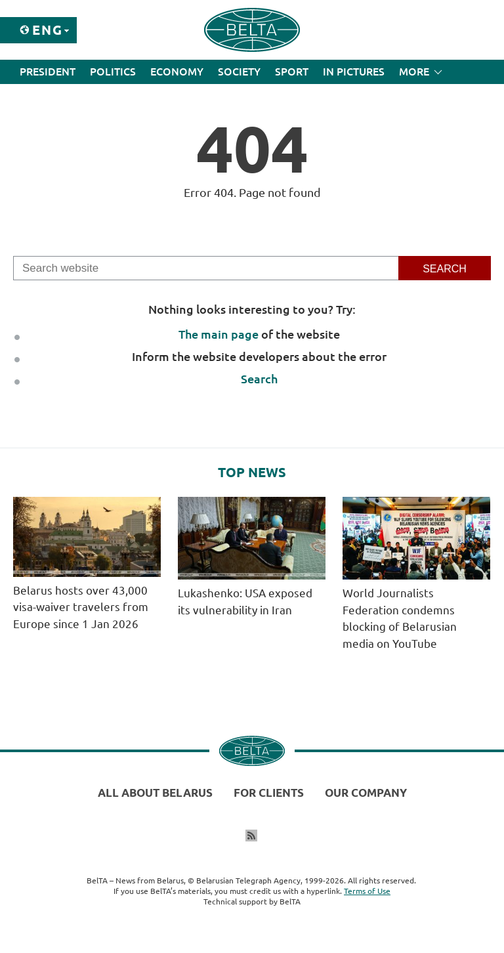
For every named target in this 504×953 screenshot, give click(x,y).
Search (259, 378)
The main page (218, 334)
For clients (269, 792)
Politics (113, 71)
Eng (47, 29)
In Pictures (354, 71)
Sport (291, 71)
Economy (176, 71)
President (47, 71)
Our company (366, 792)
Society (239, 71)
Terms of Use (367, 891)
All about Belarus (155, 792)
